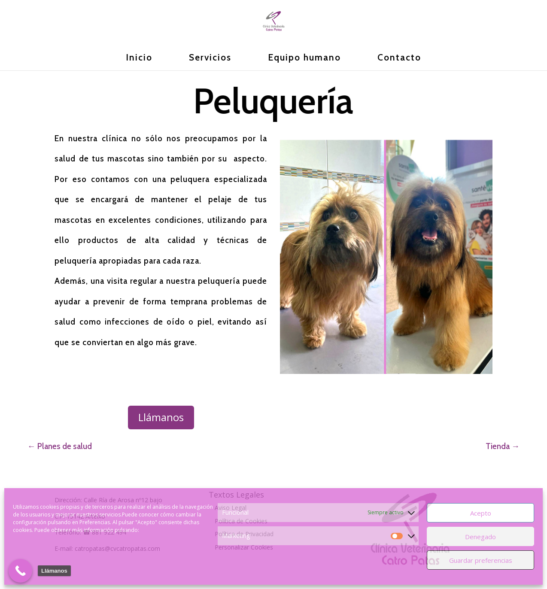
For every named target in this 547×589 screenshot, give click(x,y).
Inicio (139, 59)
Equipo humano (304, 59)
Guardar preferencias (480, 560)
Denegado (480, 536)
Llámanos (161, 417)
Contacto (399, 59)
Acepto (480, 513)
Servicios (210, 59)
